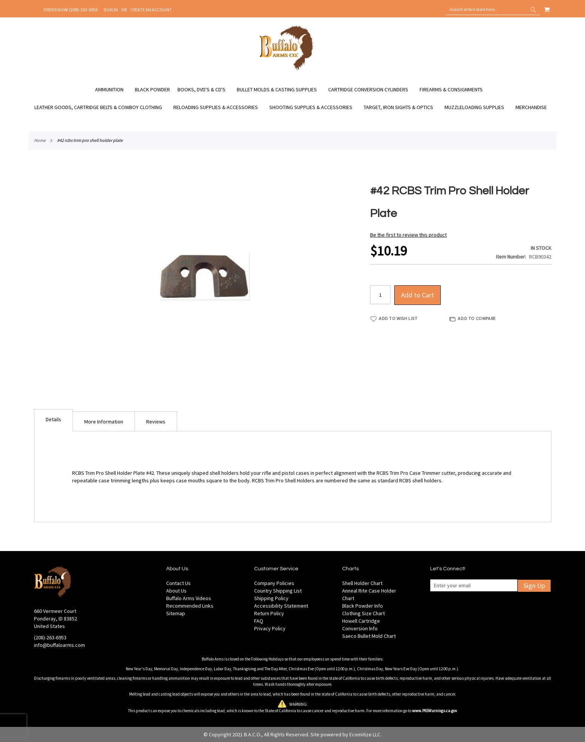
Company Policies (274, 583)
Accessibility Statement (281, 605)
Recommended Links (189, 605)
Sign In (110, 9)
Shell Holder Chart (362, 583)
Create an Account (151, 9)
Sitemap (175, 613)
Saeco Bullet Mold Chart (369, 636)
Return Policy (269, 613)
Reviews (155, 421)
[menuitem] (113, 90)
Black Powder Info (362, 605)
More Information (103, 421)
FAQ (258, 620)
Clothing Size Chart (363, 613)
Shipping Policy (271, 598)
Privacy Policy (270, 628)
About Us (176, 590)
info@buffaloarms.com (59, 645)
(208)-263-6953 (50, 637)
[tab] (53, 420)
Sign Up (534, 585)
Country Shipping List (278, 590)
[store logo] (287, 69)
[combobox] (493, 9)
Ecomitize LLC (364, 734)
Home (40, 140)
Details (53, 419)
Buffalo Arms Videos (188, 598)
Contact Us (178, 583)
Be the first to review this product (408, 234)
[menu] (292, 98)
